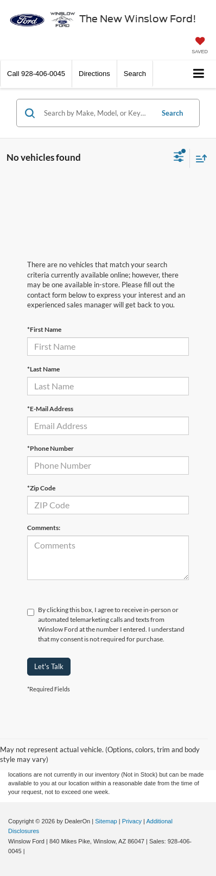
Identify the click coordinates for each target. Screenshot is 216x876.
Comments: (43, 528)
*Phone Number (50, 448)
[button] (36, 73)
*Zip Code (41, 488)
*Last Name (43, 369)
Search (172, 113)
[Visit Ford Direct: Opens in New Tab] (29, 851)
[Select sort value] (198, 158)
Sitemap (106, 821)
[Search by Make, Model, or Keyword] (97, 113)
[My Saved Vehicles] (200, 46)
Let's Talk (48, 666)
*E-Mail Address (50, 409)
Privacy (132, 821)
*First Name (44, 329)
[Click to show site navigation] (199, 74)
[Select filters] (179, 158)
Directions (94, 74)
